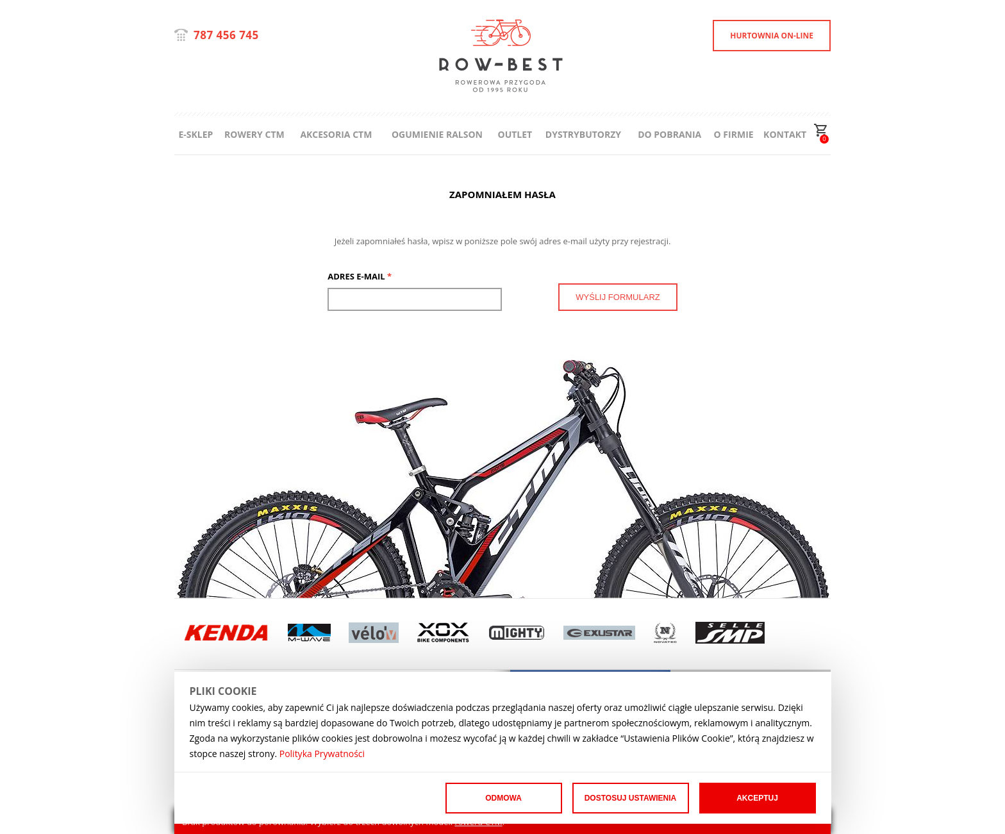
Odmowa (503, 798)
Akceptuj (757, 798)
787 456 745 (226, 35)
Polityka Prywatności (322, 753)
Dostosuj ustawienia (631, 798)
